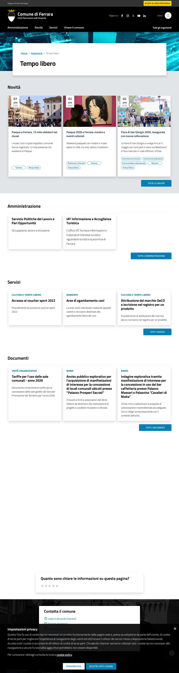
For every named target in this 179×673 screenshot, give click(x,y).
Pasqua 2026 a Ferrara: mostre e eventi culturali (85, 134)
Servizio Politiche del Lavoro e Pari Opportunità (33, 220)
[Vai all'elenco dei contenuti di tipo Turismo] (19, 167)
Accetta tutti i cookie (101, 666)
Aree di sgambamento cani (85, 300)
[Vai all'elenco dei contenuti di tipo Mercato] (155, 163)
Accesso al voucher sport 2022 (33, 300)
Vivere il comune (74, 27)
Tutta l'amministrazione (151, 256)
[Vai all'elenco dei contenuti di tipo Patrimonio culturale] (76, 163)
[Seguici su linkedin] (143, 15)
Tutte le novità (156, 183)
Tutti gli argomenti (162, 27)
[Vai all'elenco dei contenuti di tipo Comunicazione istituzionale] (134, 163)
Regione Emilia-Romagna (18, 3)
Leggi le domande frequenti (60, 618)
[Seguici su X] (132, 15)
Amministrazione (18, 27)
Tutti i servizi (157, 332)
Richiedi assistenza (56, 623)
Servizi (53, 27)
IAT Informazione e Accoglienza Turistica (88, 220)
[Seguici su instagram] (126, 15)
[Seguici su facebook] (121, 15)
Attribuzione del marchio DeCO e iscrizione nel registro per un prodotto (143, 304)
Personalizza (73, 666)
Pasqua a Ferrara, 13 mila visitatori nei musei (34, 134)
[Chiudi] (175, 628)
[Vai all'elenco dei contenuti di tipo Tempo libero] (34, 167)
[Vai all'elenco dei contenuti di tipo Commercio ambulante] (153, 158)
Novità (39, 27)
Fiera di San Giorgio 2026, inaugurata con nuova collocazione (143, 134)
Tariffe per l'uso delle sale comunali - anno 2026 (30, 378)
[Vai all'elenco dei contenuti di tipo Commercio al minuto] (131, 158)
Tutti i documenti (155, 427)
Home (24, 53)
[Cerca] (168, 15)
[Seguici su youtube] (138, 15)
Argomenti (36, 53)
